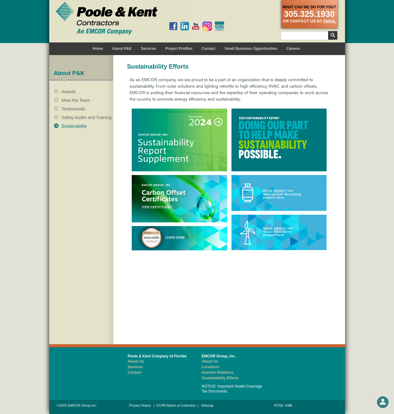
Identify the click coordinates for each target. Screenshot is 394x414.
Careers (293, 48)
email (330, 21)
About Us (136, 361)
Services (148, 48)
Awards (69, 91)
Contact (208, 48)
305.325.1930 (309, 14)
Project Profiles (178, 48)
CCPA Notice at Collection (175, 405)
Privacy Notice (140, 405)
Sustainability (74, 126)
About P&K (121, 48)
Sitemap (207, 405)
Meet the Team (76, 100)
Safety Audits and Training (87, 117)
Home (98, 48)
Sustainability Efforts (220, 378)
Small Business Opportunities (251, 48)
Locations (210, 367)
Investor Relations (218, 372)
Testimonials (73, 108)
